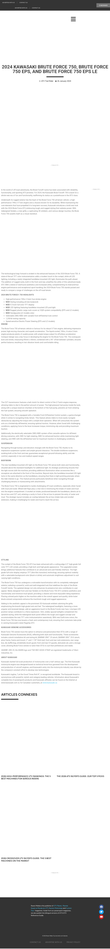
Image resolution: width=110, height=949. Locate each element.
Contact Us (23, 2)
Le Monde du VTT (42, 908)
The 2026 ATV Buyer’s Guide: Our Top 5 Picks (80, 776)
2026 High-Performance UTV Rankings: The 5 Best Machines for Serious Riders (26, 777)
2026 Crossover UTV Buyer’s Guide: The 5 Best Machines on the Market (26, 859)
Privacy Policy (73, 942)
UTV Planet (58, 906)
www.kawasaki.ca (50, 683)
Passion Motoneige (56, 908)
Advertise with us (8, 2)
